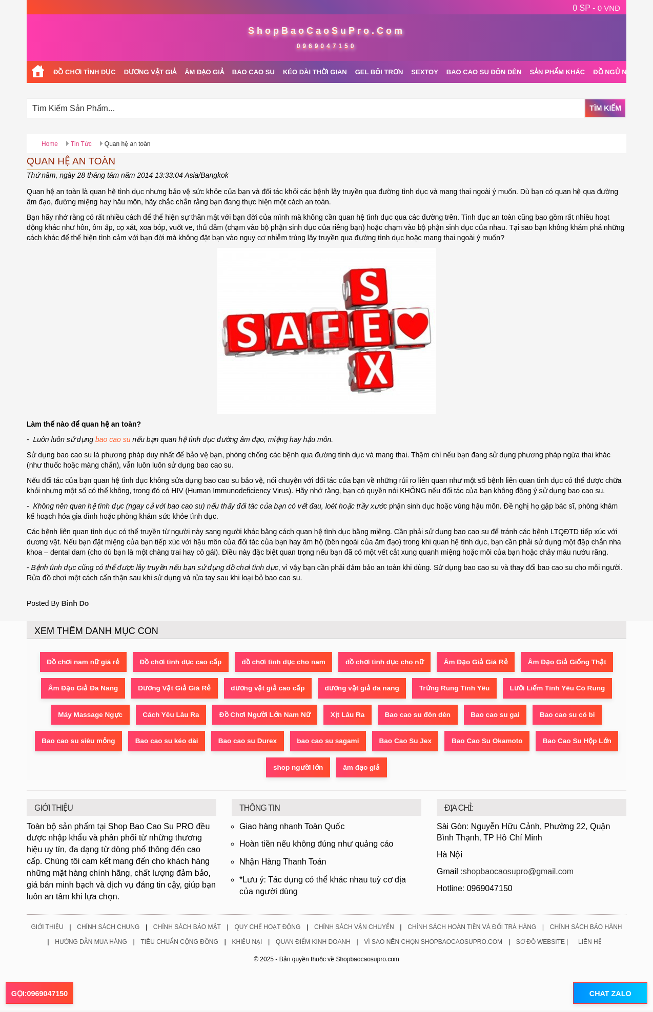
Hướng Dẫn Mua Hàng (91, 943)
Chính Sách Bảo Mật (187, 928)
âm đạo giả (459, 769)
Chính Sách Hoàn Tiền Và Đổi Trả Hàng (471, 928)
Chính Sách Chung (108, 928)
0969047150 (327, 46)
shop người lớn (391, 769)
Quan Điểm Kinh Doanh (313, 943)
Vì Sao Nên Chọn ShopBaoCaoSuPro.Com (433, 943)
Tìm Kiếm (605, 108)
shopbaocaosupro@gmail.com (518, 873)
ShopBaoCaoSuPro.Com (326, 31)
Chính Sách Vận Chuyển (354, 928)
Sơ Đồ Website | (542, 943)
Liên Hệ (590, 943)
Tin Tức (81, 143)
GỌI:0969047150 (39, 993)
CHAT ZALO (606, 993)
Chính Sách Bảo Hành (586, 928)
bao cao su (113, 439)
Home (50, 143)
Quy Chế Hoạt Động (267, 928)
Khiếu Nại (247, 943)
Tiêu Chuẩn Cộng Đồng (179, 943)
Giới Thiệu (47, 928)
